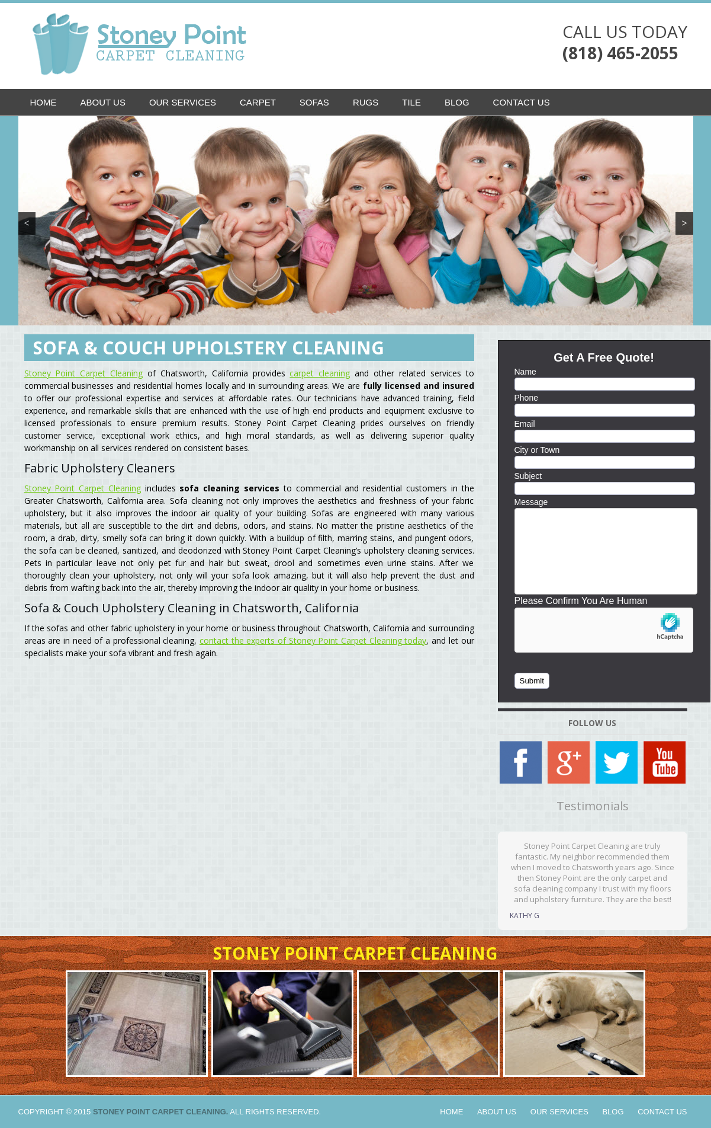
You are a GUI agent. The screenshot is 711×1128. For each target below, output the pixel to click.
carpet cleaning (319, 373)
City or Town (537, 450)
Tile (411, 102)
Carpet (258, 102)
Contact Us (521, 102)
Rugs (365, 102)
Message (531, 502)
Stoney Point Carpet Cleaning (83, 373)
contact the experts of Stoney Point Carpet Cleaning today (313, 640)
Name (525, 371)
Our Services (182, 102)
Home (43, 102)
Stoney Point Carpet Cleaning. (161, 1111)
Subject (528, 476)
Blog (457, 102)
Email (524, 424)
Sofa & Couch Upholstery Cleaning (208, 347)
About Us (103, 102)
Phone (526, 397)
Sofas (314, 102)
